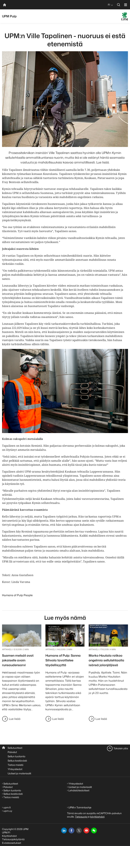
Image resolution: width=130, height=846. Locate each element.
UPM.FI (6, 832)
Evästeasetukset (11, 843)
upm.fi (7, 807)
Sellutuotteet (15, 748)
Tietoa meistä (15, 765)
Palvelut (12, 752)
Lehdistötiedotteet (78, 790)
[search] (118, 4)
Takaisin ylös (120, 748)
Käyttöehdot (9, 836)
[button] (94, 830)
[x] (79, 830)
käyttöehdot (97, 816)
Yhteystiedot (15, 769)
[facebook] (71, 830)
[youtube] (86, 830)
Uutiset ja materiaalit (19, 773)
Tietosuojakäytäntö (13, 839)
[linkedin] (64, 830)
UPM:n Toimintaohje (79, 807)
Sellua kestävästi (17, 760)
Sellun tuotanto (16, 756)
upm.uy (7, 811)
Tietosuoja (81, 816)
